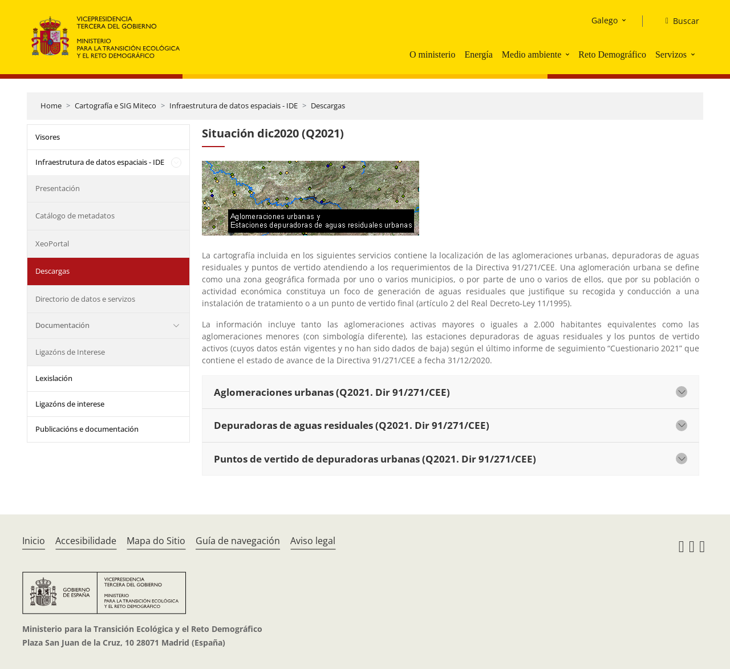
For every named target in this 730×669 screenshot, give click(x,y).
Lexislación (53, 378)
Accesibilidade (85, 540)
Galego (604, 20)
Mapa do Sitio (156, 540)
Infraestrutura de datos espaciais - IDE (233, 105)
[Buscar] (677, 21)
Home (51, 105)
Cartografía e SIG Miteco (115, 105)
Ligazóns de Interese (70, 352)
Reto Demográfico (612, 54)
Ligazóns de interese (69, 404)
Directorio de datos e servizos (85, 299)
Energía (478, 54)
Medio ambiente (531, 54)
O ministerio (432, 54)
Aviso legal (312, 540)
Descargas (328, 105)
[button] (568, 54)
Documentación (62, 325)
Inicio (33, 540)
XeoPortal (52, 243)
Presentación (57, 188)
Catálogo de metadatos (75, 215)
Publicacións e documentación (87, 429)
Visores (47, 137)
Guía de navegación (238, 540)
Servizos (671, 54)
